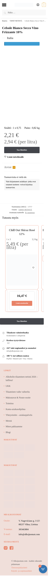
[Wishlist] (15, 157)
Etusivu (4, 21)
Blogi (8, 432)
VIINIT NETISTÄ (16, 21)
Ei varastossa (30, 212)
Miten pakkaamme (14, 426)
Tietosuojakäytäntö (19, 567)
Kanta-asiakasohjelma (15, 409)
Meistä (9, 421)
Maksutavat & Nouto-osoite (18, 397)
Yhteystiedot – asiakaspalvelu (19, 415)
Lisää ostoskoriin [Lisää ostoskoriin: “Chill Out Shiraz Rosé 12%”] (22, 303)
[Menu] (6, 5)
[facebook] (11, 548)
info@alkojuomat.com (29, 534)
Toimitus (10, 403)
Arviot (9, 167)
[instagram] (6, 548)
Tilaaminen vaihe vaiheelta (18, 392)
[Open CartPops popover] (43, 569)
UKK (8, 386)
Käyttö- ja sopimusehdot (21, 571)
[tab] (22, 167)
